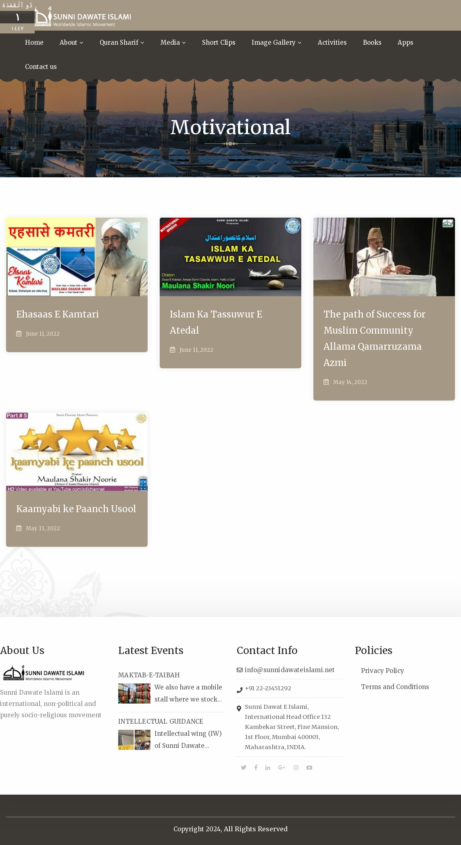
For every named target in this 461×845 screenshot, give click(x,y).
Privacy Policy (382, 671)
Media (170, 42)
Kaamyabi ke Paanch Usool (76, 509)
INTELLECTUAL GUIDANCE (160, 721)
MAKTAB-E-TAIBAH (149, 675)
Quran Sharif (119, 42)
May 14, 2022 (350, 382)
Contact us (41, 67)
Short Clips (219, 42)
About (68, 42)
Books (372, 42)
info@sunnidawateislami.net (290, 670)
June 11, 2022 (43, 333)
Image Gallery (274, 42)
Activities (332, 42)
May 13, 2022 (43, 528)
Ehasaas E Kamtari (57, 314)
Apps (405, 42)
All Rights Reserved (256, 829)
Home (34, 42)
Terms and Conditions (395, 687)
